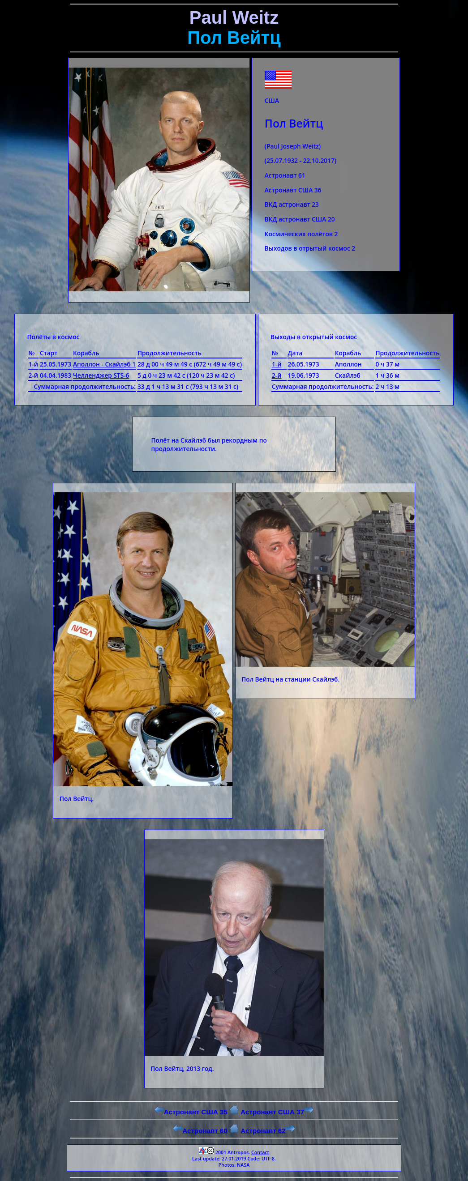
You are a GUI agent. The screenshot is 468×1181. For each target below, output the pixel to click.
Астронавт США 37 (276, 1112)
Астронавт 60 (200, 1130)
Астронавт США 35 (191, 1112)
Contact (260, 1152)
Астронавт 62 (267, 1130)
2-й (277, 375)
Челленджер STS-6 (101, 375)
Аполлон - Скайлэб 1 (104, 364)
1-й (277, 364)
